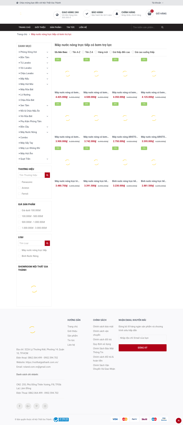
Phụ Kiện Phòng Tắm (30, 121)
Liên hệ (83, 27)
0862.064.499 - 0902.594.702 (43, 357)
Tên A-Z (74, 52)
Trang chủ (24, 27)
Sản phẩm (56, 27)
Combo (23, 137)
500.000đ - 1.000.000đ (33, 222)
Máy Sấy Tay (26, 142)
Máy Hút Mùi (26, 84)
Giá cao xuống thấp (143, 52)
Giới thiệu (40, 27)
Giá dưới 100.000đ (31, 210)
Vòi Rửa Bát (25, 116)
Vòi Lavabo (25, 68)
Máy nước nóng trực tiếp (34, 250)
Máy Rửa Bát (26, 89)
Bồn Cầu (24, 126)
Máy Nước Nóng (28, 132)
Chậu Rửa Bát (26, 100)
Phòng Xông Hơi (28, 52)
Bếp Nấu (24, 78)
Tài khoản (156, 3)
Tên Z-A (87, 52)
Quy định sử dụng (102, 344)
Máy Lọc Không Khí (29, 148)
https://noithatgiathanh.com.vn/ (42, 362)
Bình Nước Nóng (29, 256)
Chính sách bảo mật (103, 326)
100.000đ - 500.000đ (32, 216)
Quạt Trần (24, 158)
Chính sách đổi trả (102, 339)
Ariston (25, 188)
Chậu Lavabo (26, 73)
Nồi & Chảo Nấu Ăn (29, 110)
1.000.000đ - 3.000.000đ (34, 228)
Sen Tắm (24, 105)
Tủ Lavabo (25, 62)
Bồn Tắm (24, 57)
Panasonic (26, 182)
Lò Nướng (24, 94)
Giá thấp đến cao (119, 52)
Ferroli (24, 194)
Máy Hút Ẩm (26, 153)
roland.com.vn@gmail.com (37, 367)
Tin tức (71, 27)
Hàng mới (101, 52)
